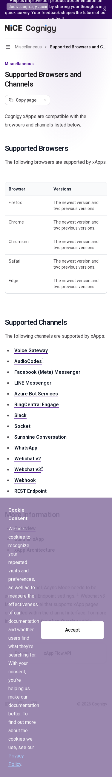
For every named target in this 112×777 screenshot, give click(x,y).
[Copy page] (22, 100)
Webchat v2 (27, 459)
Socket (22, 426)
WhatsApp (25, 448)
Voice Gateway (31, 350)
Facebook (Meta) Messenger (47, 372)
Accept (72, 630)
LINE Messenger (32, 383)
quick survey (17, 12)
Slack (20, 415)
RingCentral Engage (36, 404)
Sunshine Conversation (40, 437)
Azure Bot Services (36, 394)
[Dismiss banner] (104, 9)
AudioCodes (28, 361)
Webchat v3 (27, 469)
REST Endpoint (30, 491)
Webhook (25, 480)
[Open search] (93, 29)
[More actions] (104, 29)
